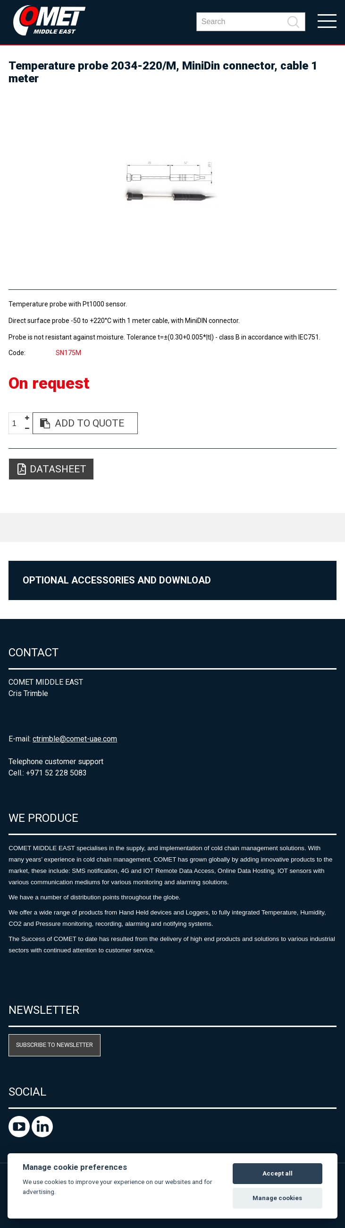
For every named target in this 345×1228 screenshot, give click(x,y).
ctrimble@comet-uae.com (75, 738)
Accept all (277, 1173)
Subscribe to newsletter (54, 1044)
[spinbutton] (18, 423)
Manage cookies (277, 1198)
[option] (172, 183)
